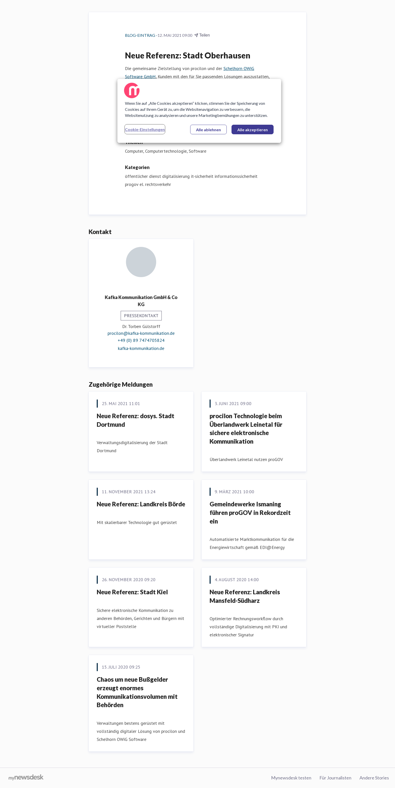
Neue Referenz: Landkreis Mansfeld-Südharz (245, 596)
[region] (199, 111)
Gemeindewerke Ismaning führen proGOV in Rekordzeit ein (250, 512)
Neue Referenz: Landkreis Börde (141, 504)
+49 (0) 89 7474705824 (141, 340)
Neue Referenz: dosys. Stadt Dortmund (135, 420)
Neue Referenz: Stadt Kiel (132, 592)
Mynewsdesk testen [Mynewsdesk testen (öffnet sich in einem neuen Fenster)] (291, 777)
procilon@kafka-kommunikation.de (141, 333)
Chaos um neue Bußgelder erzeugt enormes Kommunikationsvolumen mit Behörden (137, 692)
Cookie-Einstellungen (145, 129)
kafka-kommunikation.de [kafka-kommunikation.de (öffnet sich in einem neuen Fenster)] (141, 348)
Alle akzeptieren (252, 129)
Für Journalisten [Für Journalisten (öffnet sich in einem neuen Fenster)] (335, 777)
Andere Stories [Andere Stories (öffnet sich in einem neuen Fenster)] (374, 777)
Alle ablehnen (208, 129)
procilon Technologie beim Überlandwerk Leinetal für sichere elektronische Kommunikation (246, 428)
